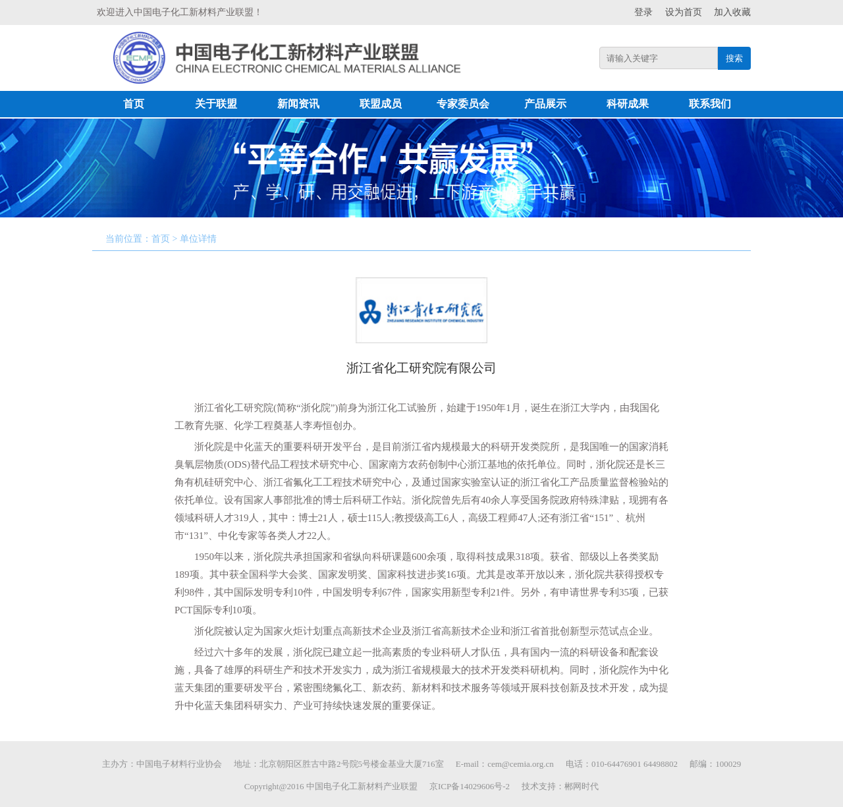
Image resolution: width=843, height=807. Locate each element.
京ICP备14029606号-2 (469, 786)
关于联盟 (216, 103)
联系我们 (710, 103)
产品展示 (545, 103)
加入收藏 (732, 12)
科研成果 (628, 103)
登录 (643, 12)
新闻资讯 (298, 103)
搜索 (734, 58)
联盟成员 (381, 103)
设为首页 (683, 12)
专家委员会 (463, 103)
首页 (133, 103)
